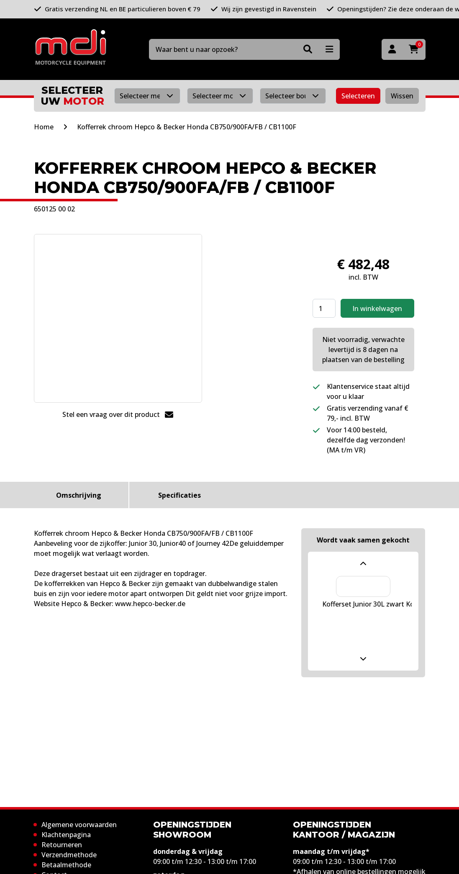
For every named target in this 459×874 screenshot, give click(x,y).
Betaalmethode (66, 864)
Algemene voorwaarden (79, 824)
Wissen (402, 95)
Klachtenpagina (66, 834)
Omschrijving (78, 495)
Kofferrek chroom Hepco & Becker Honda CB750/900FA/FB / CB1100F (186, 126)
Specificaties (179, 495)
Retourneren (61, 844)
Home (44, 126)
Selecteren (358, 95)
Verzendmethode (69, 854)
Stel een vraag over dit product (117, 414)
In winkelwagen (377, 308)
